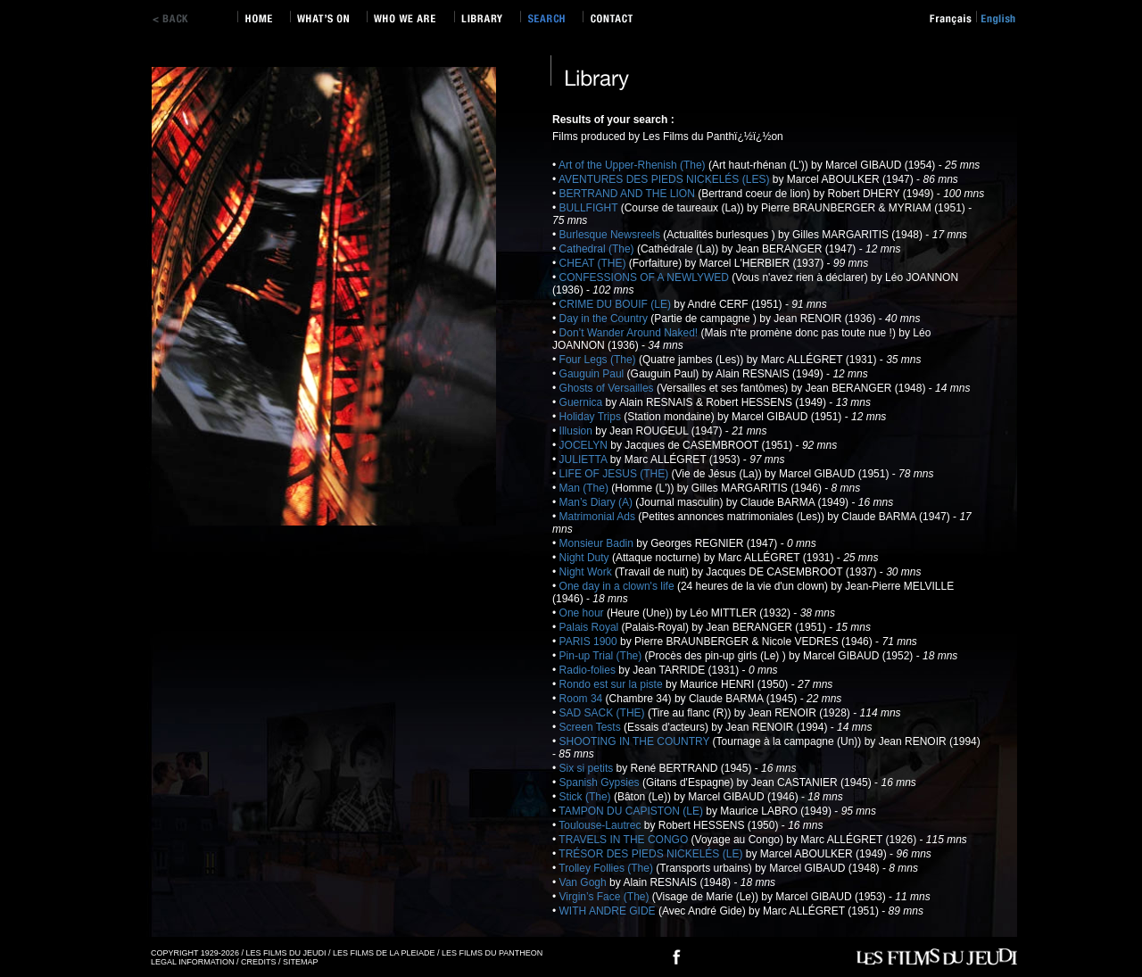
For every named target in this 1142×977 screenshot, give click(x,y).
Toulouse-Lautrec (601, 825)
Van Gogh (584, 882)
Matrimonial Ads (599, 516)
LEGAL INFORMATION (193, 961)
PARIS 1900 (589, 641)
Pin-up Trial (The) (602, 656)
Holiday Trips (592, 416)
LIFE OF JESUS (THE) (615, 474)
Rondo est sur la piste (612, 684)
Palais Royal (590, 627)
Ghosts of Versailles (608, 388)
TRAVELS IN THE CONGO (625, 839)
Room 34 (582, 698)
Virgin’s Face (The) (605, 896)
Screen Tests (591, 727)
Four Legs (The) (599, 359)
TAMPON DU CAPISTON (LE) (632, 811)
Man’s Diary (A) (597, 502)
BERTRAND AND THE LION (629, 193)
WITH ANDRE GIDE (608, 911)
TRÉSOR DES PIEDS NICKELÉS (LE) (652, 854)
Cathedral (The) (598, 249)
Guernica (582, 402)
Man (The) (585, 488)
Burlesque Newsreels (611, 234)
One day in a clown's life (618, 586)
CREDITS (259, 961)
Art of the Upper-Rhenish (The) (633, 165)
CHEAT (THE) (594, 263)
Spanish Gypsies (600, 782)
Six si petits (588, 768)
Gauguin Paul (593, 374)
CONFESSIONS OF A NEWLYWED (645, 277)
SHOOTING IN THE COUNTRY (636, 741)
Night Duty (585, 557)
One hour (583, 613)
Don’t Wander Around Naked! (630, 333)
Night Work (587, 572)
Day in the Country (605, 318)
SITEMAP (301, 961)
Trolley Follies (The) (607, 868)
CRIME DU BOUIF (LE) (616, 304)
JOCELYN (585, 445)
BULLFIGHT (590, 208)
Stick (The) (586, 797)
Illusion (577, 431)
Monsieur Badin (598, 543)
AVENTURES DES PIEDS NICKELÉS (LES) (666, 179)
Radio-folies (589, 670)
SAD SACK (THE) (603, 713)
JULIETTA (584, 459)
